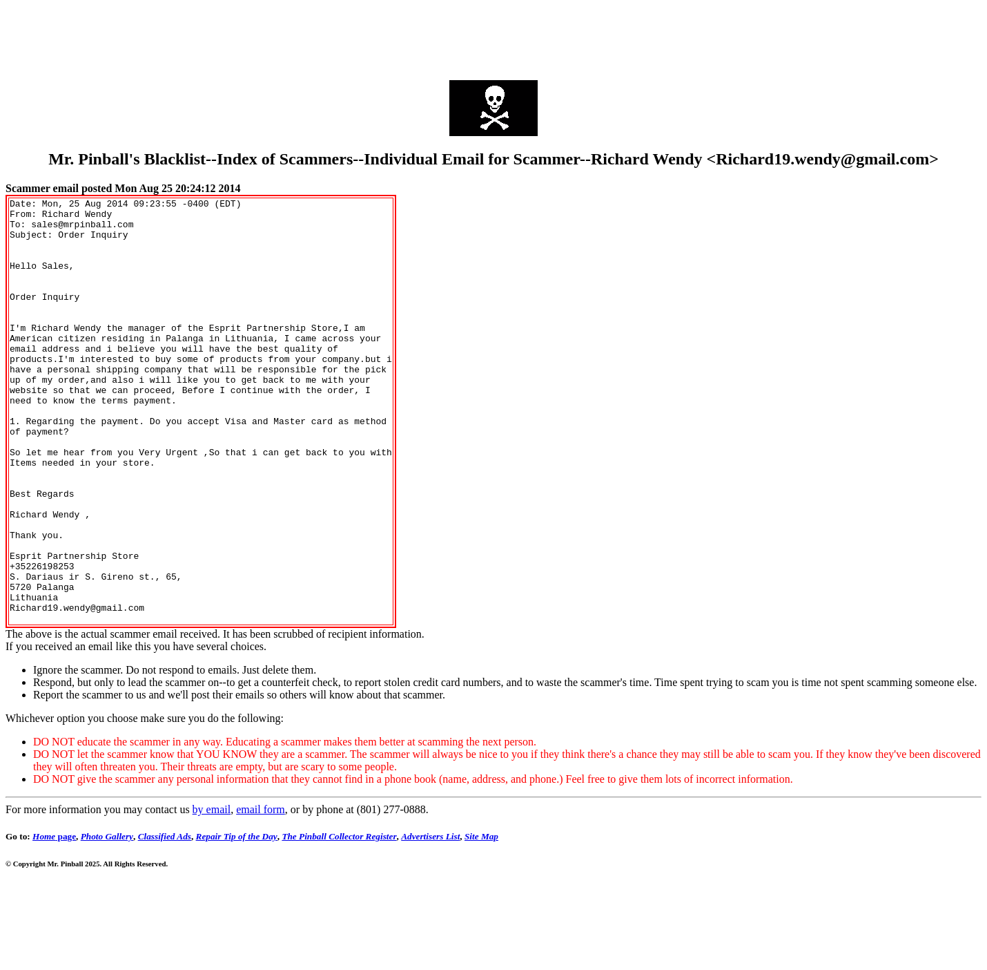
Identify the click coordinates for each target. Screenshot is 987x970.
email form (260, 894)
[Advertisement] (493, 37)
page (54, 921)
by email (212, 894)
